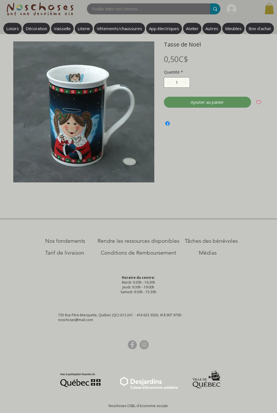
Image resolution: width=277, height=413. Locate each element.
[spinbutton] (177, 82)
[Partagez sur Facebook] (167, 123)
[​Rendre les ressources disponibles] (138, 241)
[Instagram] (144, 344)
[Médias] (208, 253)
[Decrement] (168, 82)
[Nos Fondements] (65, 241)
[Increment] (185, 82)
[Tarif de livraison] (65, 253)
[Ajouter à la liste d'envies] (258, 102)
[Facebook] (132, 344)
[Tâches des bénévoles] (211, 241)
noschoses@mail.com (75, 319)
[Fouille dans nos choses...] (145, 8)
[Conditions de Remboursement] (138, 253)
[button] (269, 8)
